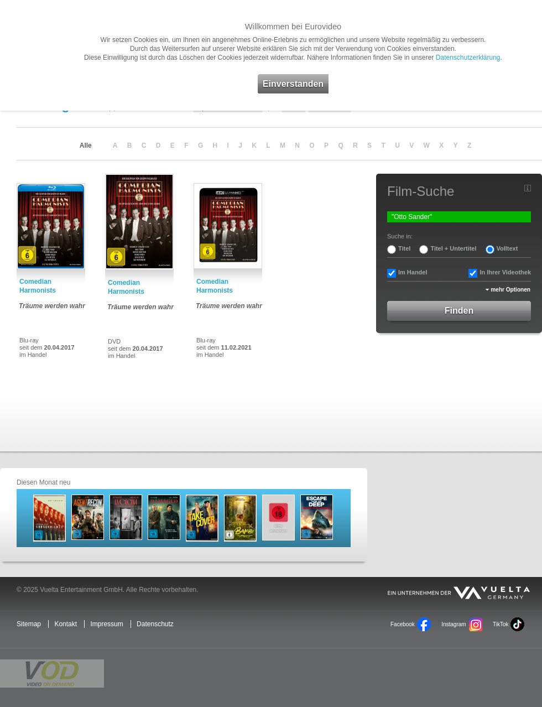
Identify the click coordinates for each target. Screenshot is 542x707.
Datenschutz (155, 624)
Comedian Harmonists (37, 286)
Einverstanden (293, 84)
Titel (404, 248)
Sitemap (29, 624)
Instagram (453, 624)
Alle (86, 145)
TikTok (500, 624)
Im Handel (413, 272)
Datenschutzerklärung (468, 57)
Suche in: (400, 236)
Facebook (402, 624)
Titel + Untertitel (453, 248)
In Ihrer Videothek (505, 272)
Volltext (507, 248)
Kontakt (65, 624)
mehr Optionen (510, 290)
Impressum (106, 624)
